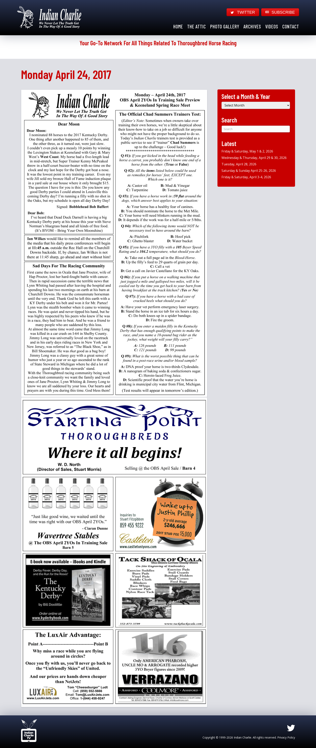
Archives (252, 26)
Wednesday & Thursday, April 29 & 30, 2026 (254, 157)
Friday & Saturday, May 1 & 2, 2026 (247, 151)
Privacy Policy (286, 737)
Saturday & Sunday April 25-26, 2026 (248, 170)
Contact (290, 26)
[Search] (255, 129)
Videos (271, 26)
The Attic (196, 26)
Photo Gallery (224, 26)
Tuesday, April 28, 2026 (238, 164)
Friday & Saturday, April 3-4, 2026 (246, 177)
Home (178, 26)
